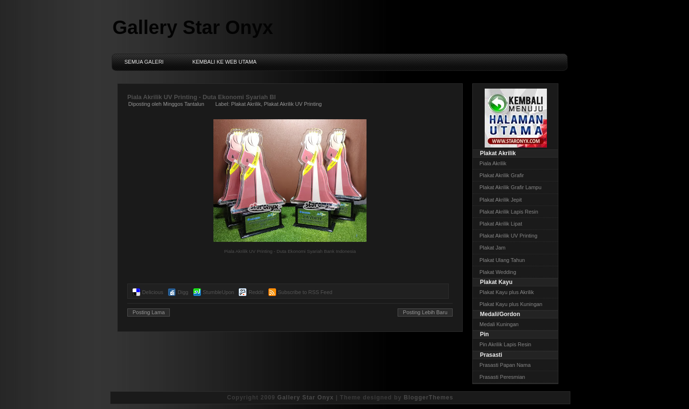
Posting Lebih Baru (425, 312)
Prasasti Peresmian (502, 377)
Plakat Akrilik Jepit (500, 200)
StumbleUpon (218, 292)
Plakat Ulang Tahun (502, 260)
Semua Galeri (144, 62)
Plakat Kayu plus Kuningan (510, 304)
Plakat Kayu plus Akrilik (506, 292)
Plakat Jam (492, 247)
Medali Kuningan (499, 324)
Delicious (152, 292)
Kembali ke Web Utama (224, 62)
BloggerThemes (429, 397)
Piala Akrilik (492, 163)
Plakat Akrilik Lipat (500, 224)
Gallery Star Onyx (192, 27)
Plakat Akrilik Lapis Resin (508, 212)
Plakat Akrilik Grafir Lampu (510, 187)
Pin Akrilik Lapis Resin (505, 344)
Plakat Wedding (497, 272)
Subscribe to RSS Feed (305, 292)
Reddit (255, 292)
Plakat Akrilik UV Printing (293, 104)
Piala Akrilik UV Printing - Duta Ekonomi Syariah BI (201, 97)
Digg (183, 292)
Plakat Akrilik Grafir (501, 175)
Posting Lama (149, 312)
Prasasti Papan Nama (505, 365)
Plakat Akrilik (246, 104)
